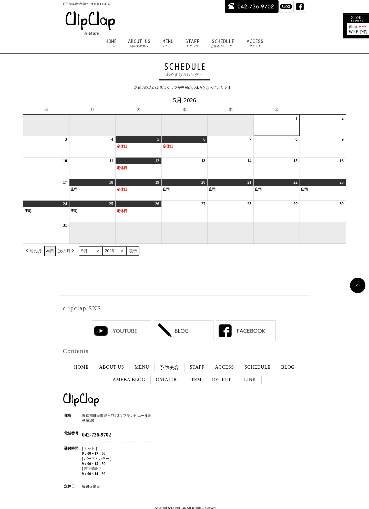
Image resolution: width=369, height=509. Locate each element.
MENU (168, 43)
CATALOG (167, 379)
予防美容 (169, 367)
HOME (111, 43)
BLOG (288, 367)
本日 (50, 251)
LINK (250, 379)
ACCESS (255, 43)
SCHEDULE (223, 43)
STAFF (193, 43)
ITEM (195, 379)
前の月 (33, 251)
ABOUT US (139, 43)
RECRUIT (223, 379)
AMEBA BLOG (128, 379)
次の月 (66, 251)
